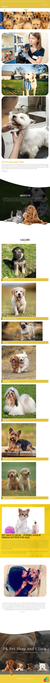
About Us (17, 652)
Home (13, 652)
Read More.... (25, 203)
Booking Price (28, 652)
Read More (4, 171)
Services (22, 652)
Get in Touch (35, 652)
